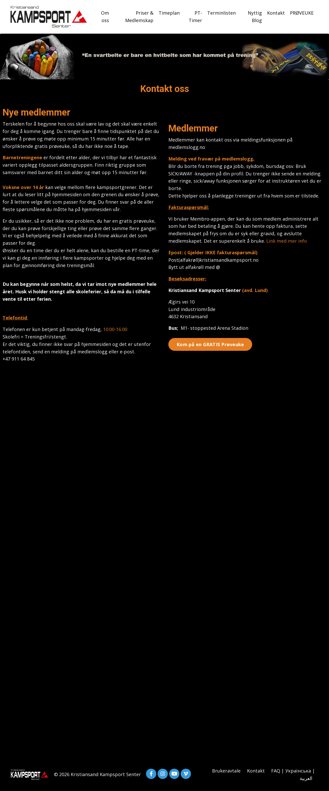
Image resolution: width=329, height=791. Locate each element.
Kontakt (276, 13)
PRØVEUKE (302, 13)
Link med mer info (286, 241)
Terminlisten (221, 13)
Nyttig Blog (255, 16)
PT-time (140, 250)
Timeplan (169, 13)
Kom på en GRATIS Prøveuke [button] (210, 344)
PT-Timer (195, 16)
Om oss (105, 16)
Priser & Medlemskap (139, 16)
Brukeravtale (226, 771)
